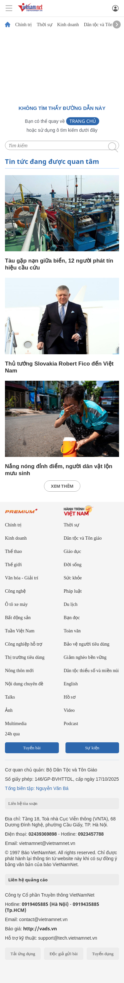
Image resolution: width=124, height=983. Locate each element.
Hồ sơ (70, 697)
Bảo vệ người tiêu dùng (86, 644)
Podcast (71, 723)
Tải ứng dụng (23, 953)
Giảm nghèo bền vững (85, 657)
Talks (10, 697)
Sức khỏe (73, 577)
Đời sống (73, 564)
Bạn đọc (72, 617)
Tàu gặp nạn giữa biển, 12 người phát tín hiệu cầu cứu (59, 264)
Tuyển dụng (102, 953)
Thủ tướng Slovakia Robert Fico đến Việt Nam (59, 367)
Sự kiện (92, 747)
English (71, 683)
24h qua (12, 733)
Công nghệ (15, 591)
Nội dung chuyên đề (24, 683)
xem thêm (62, 486)
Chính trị (23, 25)
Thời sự (44, 25)
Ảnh (9, 710)
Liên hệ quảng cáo (28, 880)
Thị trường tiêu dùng (25, 657)
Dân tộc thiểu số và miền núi (91, 670)
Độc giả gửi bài (64, 953)
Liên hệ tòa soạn (22, 803)
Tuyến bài (32, 747)
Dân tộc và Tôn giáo (103, 25)
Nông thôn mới (19, 670)
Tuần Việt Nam (19, 630)
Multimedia (15, 723)
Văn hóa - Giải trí (21, 577)
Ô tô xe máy (16, 604)
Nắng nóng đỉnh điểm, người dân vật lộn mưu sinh (58, 469)
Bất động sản (18, 617)
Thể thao (13, 551)
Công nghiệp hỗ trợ (23, 644)
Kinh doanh (68, 25)
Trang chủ (82, 121)
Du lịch (71, 604)
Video (69, 710)
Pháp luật (73, 591)
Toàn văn (72, 630)
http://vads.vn (40, 928)
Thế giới (13, 564)
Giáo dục (72, 551)
